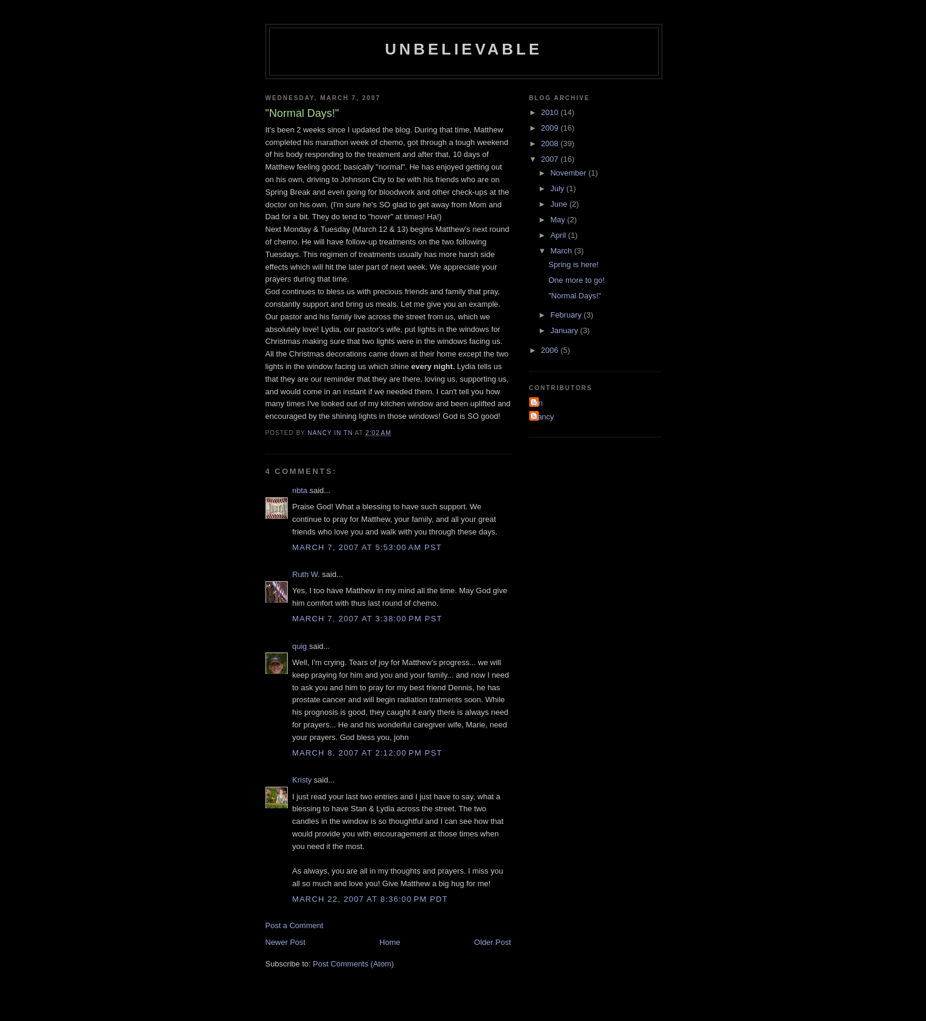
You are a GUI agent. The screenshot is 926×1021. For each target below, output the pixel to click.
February (567, 314)
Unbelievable (463, 49)
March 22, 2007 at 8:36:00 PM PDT (370, 899)
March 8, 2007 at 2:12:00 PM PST (367, 752)
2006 (551, 350)
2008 (551, 143)
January (565, 330)
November (569, 172)
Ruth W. (306, 574)
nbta (299, 490)
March (562, 250)
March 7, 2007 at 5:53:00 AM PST (367, 547)
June (559, 204)
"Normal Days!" (574, 295)
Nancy (543, 416)
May (558, 219)
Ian (537, 402)
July (558, 188)
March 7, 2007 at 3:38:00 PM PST (367, 618)
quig (299, 646)
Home (389, 942)
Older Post (492, 942)
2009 (551, 127)
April (559, 235)
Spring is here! (573, 264)
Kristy (302, 779)
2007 (551, 159)
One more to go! (576, 280)
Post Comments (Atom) (353, 963)
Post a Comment (295, 925)
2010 (551, 112)
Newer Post (286, 942)
